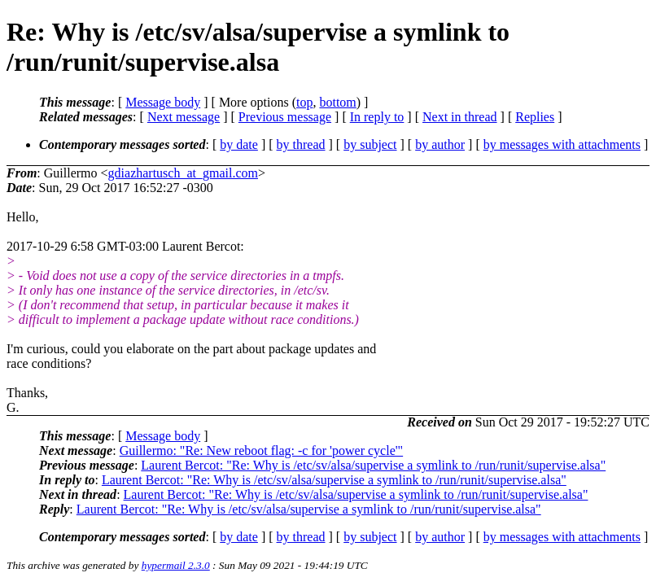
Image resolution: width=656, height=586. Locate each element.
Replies (534, 117)
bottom (337, 102)
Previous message (284, 117)
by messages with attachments (562, 144)
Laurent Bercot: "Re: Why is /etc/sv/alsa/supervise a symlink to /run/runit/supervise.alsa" (373, 465)
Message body (162, 102)
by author (440, 144)
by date (239, 144)
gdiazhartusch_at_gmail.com (183, 173)
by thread (301, 144)
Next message (183, 117)
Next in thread (459, 117)
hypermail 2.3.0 (176, 565)
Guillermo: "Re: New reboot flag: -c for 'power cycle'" (261, 450)
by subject (369, 144)
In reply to (377, 117)
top (304, 102)
